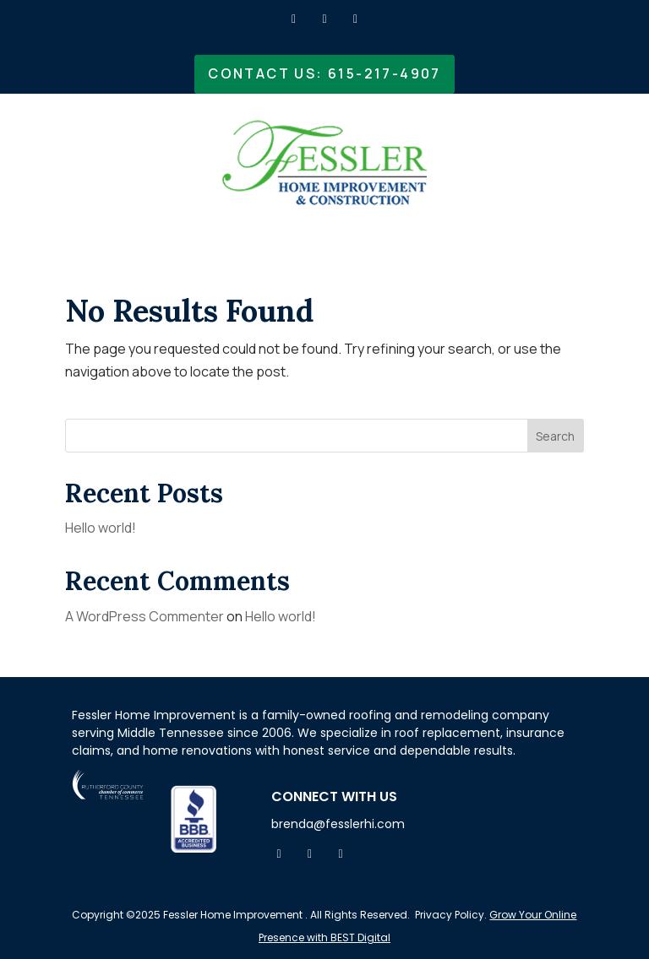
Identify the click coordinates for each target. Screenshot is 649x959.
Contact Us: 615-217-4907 (324, 73)
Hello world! (100, 527)
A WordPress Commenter (144, 616)
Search (555, 436)
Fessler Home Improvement (232, 915)
